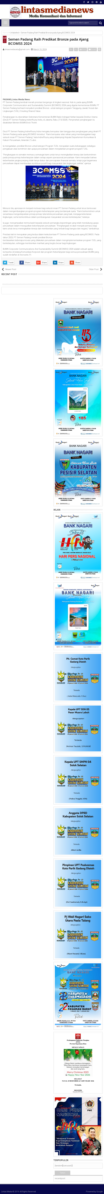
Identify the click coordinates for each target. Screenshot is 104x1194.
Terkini (62, 1173)
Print (83, 49)
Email (92, 49)
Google (99, 1191)
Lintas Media (6, 1191)
